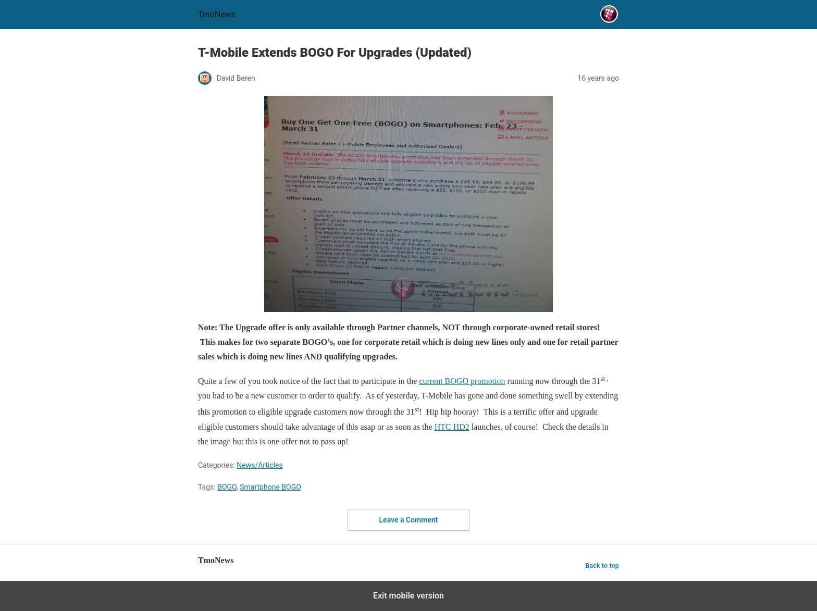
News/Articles (260, 465)
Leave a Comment (408, 520)
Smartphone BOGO (270, 487)
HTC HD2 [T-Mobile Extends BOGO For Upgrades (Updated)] (452, 426)
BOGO (227, 487)
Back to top (602, 565)
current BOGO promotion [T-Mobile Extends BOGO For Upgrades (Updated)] (462, 381)
